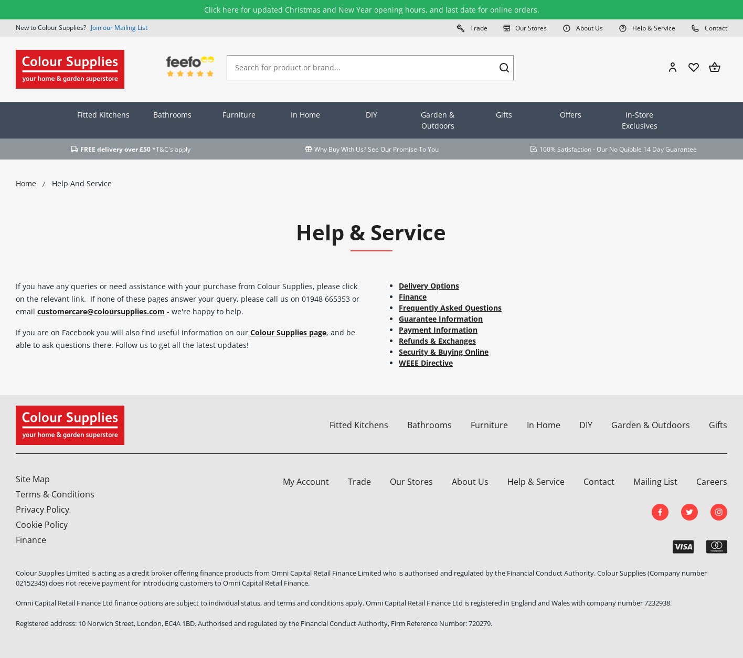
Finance (413, 297)
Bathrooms (172, 115)
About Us (582, 28)
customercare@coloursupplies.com (101, 311)
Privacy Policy (42, 509)
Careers (711, 481)
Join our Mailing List (119, 27)
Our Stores (525, 28)
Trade (472, 28)
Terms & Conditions (55, 494)
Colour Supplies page (288, 332)
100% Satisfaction (565, 149)
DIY (371, 115)
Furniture (239, 115)
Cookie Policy (42, 524)
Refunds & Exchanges (437, 341)
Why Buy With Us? (340, 149)
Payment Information (438, 330)
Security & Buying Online (444, 352)
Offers (570, 115)
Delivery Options (429, 286)
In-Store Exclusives (639, 120)
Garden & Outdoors (437, 120)
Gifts (504, 115)
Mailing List (655, 481)
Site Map (33, 479)
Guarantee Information (441, 319)
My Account (306, 481)
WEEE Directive (426, 363)
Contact (709, 28)
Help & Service (647, 28)
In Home (305, 115)
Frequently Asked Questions (450, 308)
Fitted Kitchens (103, 115)
